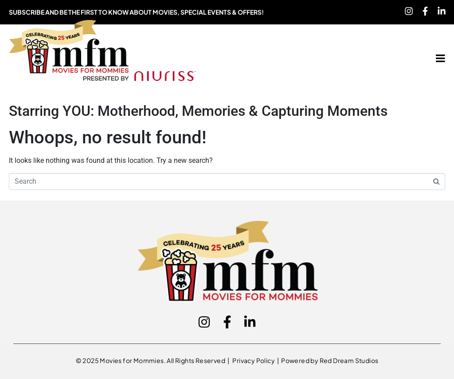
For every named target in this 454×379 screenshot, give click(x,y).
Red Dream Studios (349, 360)
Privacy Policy (254, 360)
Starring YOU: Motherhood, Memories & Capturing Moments (198, 111)
